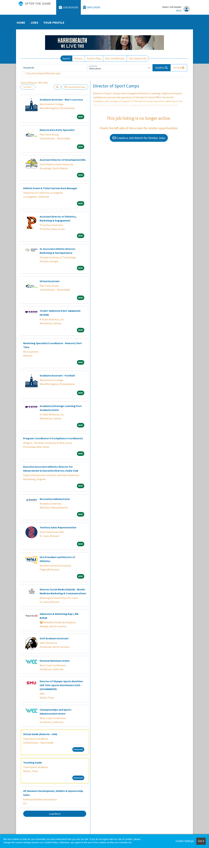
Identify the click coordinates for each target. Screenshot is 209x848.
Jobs (34, 22)
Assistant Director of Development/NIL (63, 159)
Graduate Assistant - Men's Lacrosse (61, 99)
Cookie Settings (185, 841)
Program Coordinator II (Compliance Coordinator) (53, 438)
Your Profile (54, 22)
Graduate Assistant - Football (57, 375)
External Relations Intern (55, 660)
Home (21, 22)
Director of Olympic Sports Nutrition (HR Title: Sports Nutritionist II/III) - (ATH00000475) (61, 685)
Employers (91, 7)
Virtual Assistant (49, 281)
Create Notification (74, 87)
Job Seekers (68, 7)
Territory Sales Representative (58, 527)
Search (66, 58)
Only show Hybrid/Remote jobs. (43, 73)
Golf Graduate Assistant (54, 638)
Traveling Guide (32, 762)
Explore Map (94, 58)
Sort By (27, 87)
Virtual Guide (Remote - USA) (40, 734)
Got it (201, 841)
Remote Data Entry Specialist (57, 130)
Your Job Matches (115, 58)
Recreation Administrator (55, 499)
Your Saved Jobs (137, 58)
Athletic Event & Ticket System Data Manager (50, 188)
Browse (78, 58)
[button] (178, 67)
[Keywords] (54, 67)
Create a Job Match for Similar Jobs (139, 138)
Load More (55, 813)
